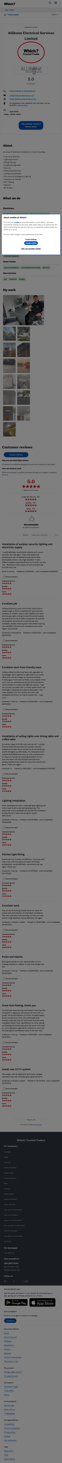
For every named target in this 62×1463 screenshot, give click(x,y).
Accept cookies (31, 243)
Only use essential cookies (31, 249)
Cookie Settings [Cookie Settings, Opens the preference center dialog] (31, 239)
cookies (16, 222)
